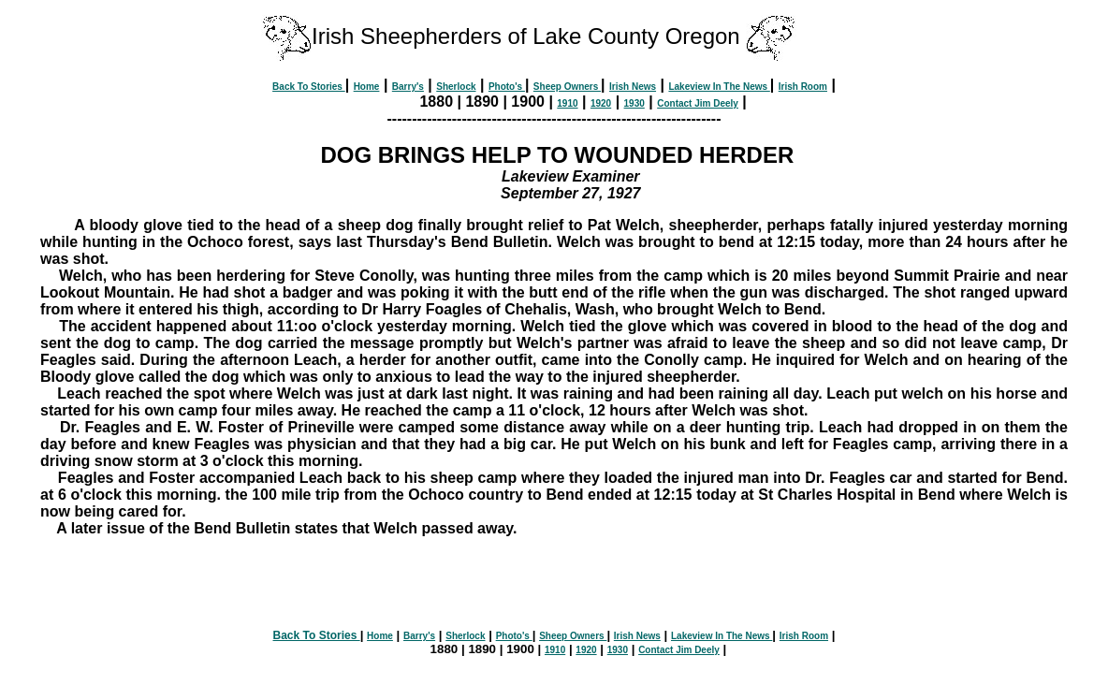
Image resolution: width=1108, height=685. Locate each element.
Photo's (506, 86)
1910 (567, 103)
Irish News (632, 86)
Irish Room (803, 86)
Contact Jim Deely (697, 103)
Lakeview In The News (718, 86)
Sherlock (455, 86)
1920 (600, 103)
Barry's (408, 86)
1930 (634, 103)
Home (367, 86)
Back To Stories (308, 86)
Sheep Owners (567, 86)
